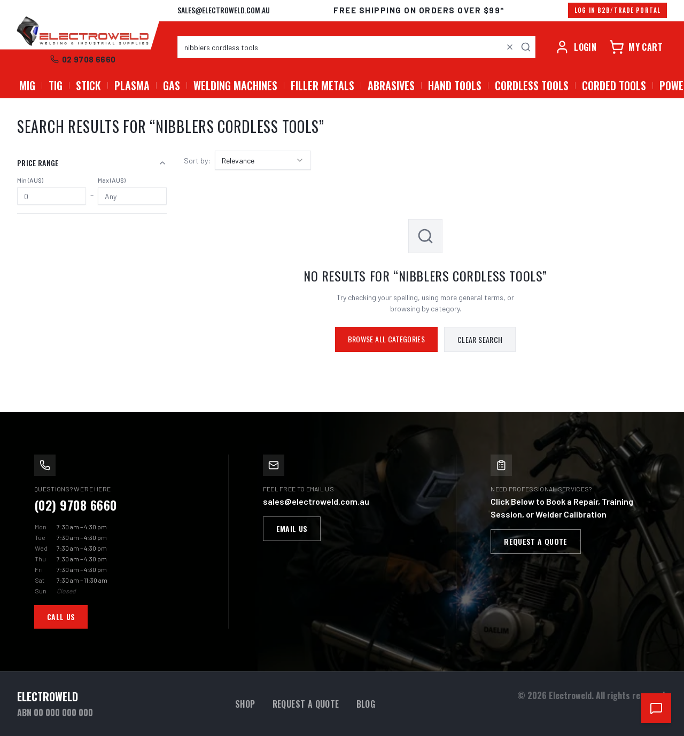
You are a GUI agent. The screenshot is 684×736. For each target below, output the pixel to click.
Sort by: (197, 160)
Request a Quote (535, 541)
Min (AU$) (30, 180)
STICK (88, 85)
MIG (27, 85)
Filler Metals (322, 85)
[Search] (525, 47)
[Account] (575, 47)
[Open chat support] (656, 708)
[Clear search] (509, 47)
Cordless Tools (532, 85)
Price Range (92, 162)
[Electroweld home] (83, 32)
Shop (245, 704)
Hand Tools (454, 85)
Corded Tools (614, 85)
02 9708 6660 (83, 59)
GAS (171, 85)
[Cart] (636, 47)
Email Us (292, 528)
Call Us (61, 616)
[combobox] (356, 47)
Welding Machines (235, 85)
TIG (56, 85)
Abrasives (391, 85)
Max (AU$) (112, 180)
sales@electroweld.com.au (223, 10)
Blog (366, 704)
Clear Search (479, 339)
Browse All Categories (386, 338)
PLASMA (132, 85)
